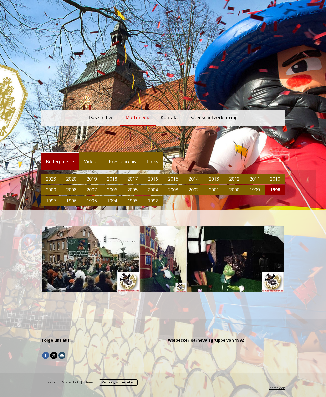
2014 (193, 179)
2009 (51, 190)
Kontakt (169, 117)
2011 (255, 179)
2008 (71, 190)
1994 (112, 201)
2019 (92, 179)
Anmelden (277, 388)
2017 (132, 179)
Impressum (49, 382)
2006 (112, 190)
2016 (153, 179)
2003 (173, 190)
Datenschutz (70, 382)
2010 (275, 179)
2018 (112, 179)
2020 (71, 179)
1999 (255, 190)
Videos (91, 161)
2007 (92, 190)
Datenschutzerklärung (213, 117)
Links (152, 161)
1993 (132, 201)
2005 (132, 190)
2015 (173, 179)
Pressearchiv (123, 161)
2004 (153, 190)
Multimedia (138, 117)
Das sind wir (102, 117)
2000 (234, 190)
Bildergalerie (60, 161)
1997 (51, 201)
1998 (275, 190)
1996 (71, 201)
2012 (234, 179)
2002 (193, 190)
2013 (214, 179)
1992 (153, 201)
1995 (92, 201)
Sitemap (89, 382)
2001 (214, 190)
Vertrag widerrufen (118, 382)
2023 (51, 179)
